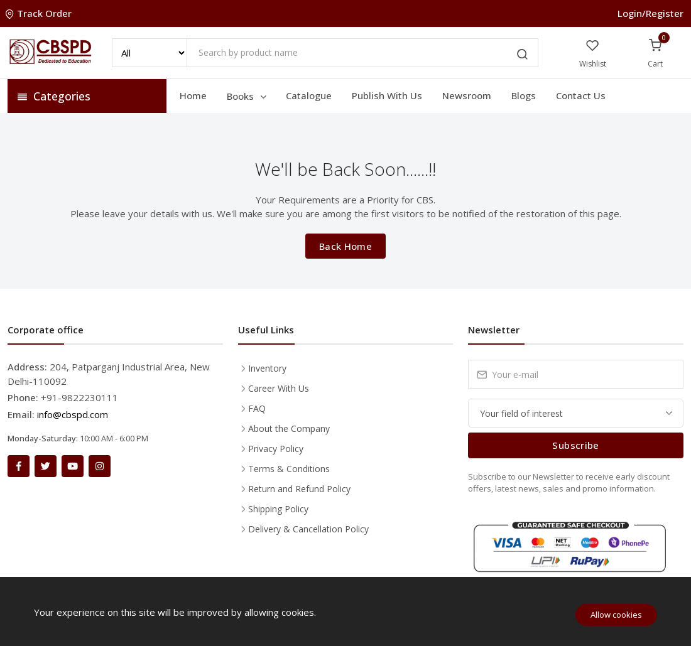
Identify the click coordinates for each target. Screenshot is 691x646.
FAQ (257, 408)
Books (247, 96)
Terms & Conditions (289, 469)
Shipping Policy (278, 509)
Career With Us (278, 388)
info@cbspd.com (72, 414)
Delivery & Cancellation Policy (308, 529)
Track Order (40, 13)
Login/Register (650, 13)
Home (193, 95)
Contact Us (581, 95)
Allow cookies (616, 614)
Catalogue (309, 95)
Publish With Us (387, 95)
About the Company (289, 428)
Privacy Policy (275, 449)
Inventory (267, 368)
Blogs (523, 95)
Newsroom (466, 95)
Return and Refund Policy (299, 489)
